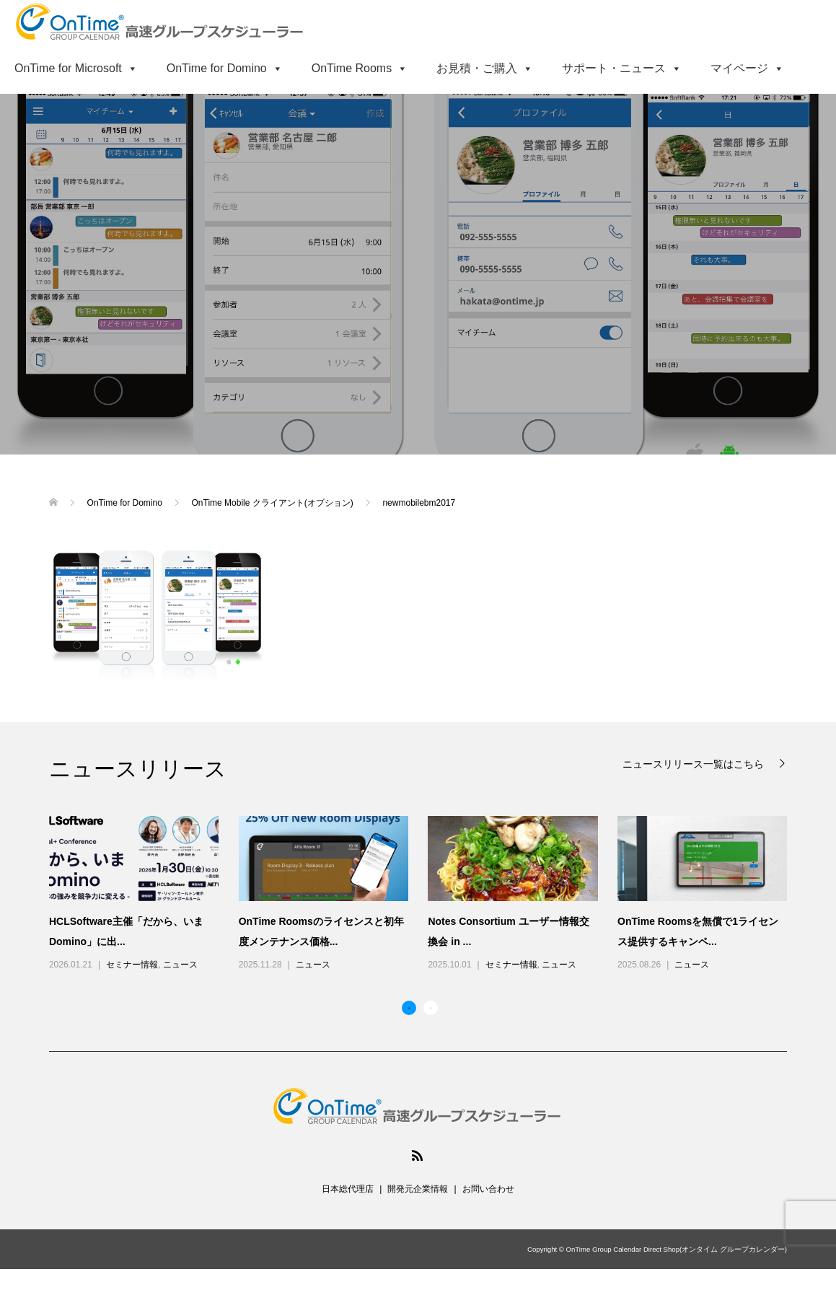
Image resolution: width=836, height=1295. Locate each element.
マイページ (747, 68)
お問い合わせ (488, 1189)
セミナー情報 (132, 965)
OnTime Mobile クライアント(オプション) (274, 503)
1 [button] (409, 1008)
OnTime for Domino (225, 68)
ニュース (180, 965)
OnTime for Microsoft (76, 68)
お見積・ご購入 (484, 68)
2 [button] (430, 1008)
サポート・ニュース (622, 68)
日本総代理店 (348, 1189)
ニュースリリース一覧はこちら (694, 763)
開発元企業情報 (417, 1189)
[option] (428, 894)
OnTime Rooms (360, 68)
